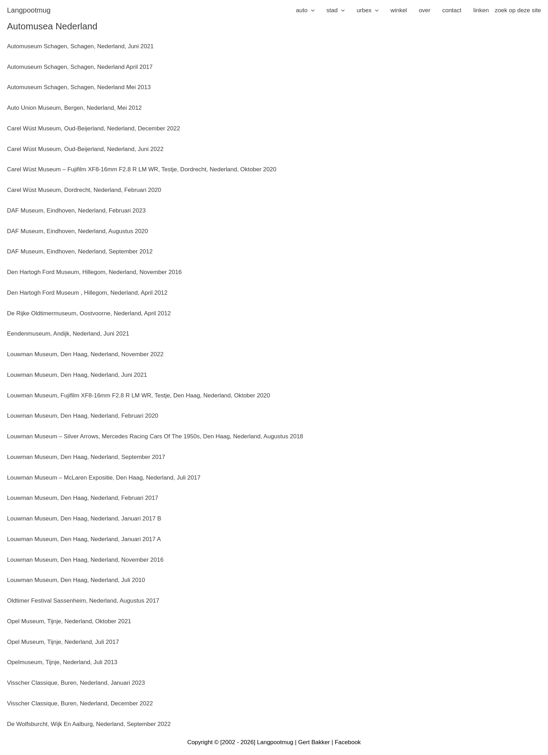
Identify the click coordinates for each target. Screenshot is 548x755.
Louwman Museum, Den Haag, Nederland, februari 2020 (82, 415)
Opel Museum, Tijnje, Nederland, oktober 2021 (69, 621)
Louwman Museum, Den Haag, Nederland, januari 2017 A (84, 539)
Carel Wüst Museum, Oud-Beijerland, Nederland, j (74, 149)
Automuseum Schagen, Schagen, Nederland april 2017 (80, 67)
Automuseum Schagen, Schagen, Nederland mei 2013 (79, 87)
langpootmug (29, 10)
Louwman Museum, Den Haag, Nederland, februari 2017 (82, 498)
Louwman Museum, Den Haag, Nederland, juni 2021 (77, 375)
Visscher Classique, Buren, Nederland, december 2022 (80, 703)
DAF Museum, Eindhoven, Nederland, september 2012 (80, 251)
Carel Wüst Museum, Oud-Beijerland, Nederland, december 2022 (93, 128)
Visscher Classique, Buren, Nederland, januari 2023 (76, 683)
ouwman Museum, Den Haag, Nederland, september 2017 (87, 457)
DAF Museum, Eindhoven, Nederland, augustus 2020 (77, 231)
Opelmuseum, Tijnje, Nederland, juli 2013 (62, 662)
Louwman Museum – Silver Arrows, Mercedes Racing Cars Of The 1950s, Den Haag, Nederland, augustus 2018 (155, 436)
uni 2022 (152, 149)
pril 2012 (156, 292)
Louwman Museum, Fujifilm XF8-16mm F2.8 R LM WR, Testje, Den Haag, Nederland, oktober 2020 (138, 395)
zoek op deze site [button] (518, 10)
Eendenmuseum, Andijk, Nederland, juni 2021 (68, 333)
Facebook (348, 742)
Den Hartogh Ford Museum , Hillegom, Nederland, (74, 292)
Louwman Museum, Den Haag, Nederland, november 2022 (85, 354)
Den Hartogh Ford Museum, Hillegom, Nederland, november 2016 (94, 272)
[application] (311, 10)
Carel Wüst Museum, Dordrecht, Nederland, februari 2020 (84, 190)
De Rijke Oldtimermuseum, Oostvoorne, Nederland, (75, 313)
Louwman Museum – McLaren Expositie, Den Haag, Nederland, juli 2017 (104, 477)
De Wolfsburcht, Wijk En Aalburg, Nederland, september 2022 (89, 724)
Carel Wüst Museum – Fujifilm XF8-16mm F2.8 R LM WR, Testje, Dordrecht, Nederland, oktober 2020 (141, 169)
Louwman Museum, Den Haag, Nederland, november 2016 (85, 559)
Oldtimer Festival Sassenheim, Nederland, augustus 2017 (83, 600)
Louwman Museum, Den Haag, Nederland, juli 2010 (76, 580)
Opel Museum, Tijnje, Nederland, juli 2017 (63, 642)
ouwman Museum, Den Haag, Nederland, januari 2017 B (85, 518)
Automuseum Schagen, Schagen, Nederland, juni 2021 (80, 46)
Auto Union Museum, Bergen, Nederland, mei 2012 (74, 108)
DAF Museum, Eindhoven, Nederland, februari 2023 (76, 210)
